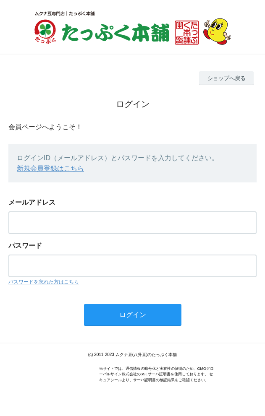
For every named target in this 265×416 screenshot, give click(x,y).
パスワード (25, 245)
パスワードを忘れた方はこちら (43, 282)
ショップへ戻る (226, 78)
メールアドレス (31, 202)
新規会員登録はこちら (50, 168)
